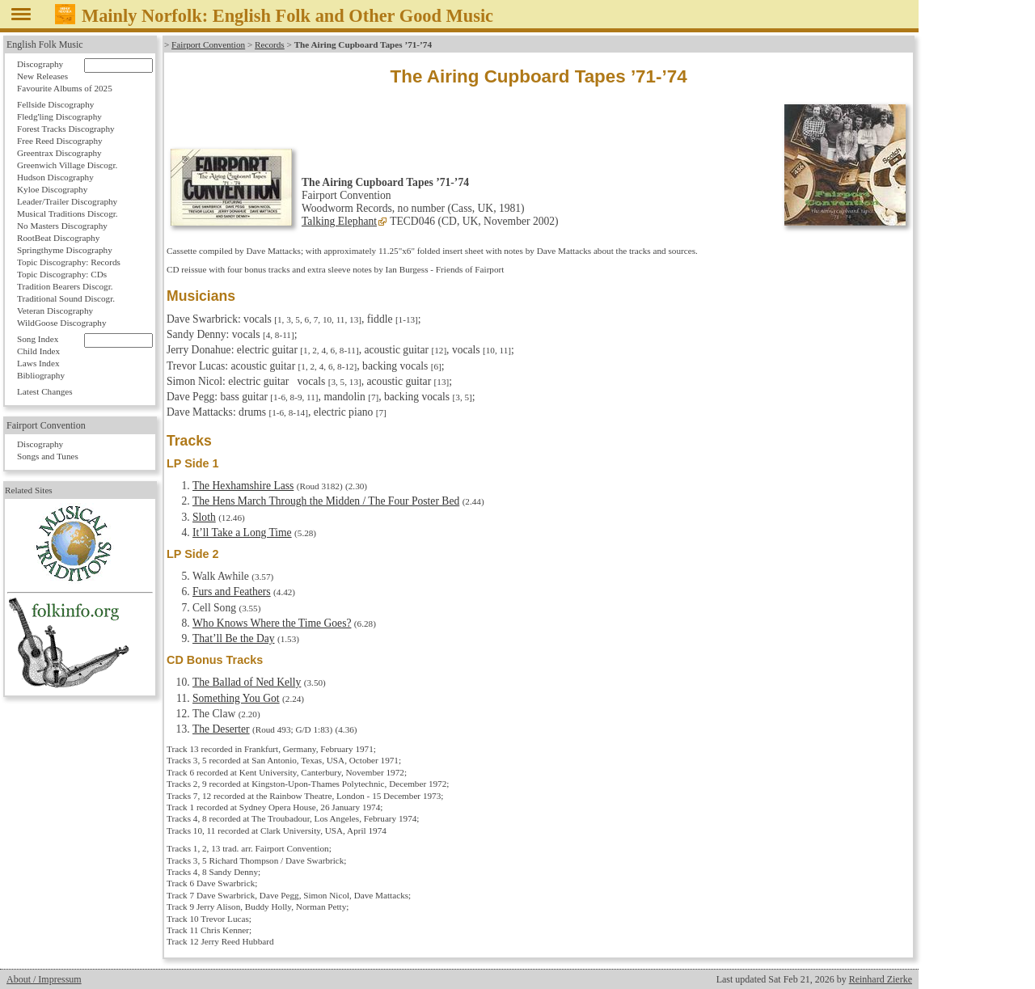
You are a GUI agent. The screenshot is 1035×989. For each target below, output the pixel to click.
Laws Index (38, 363)
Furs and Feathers (231, 591)
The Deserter (221, 729)
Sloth (204, 517)
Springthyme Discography (64, 250)
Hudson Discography (55, 177)
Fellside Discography (55, 104)
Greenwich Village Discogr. (67, 165)
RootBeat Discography (58, 238)
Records (270, 44)
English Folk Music (44, 44)
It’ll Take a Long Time (242, 532)
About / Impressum (44, 979)
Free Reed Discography (60, 141)
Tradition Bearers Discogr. (65, 286)
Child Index (38, 351)
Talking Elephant (339, 221)
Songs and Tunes (47, 456)
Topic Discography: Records (68, 262)
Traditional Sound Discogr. (66, 298)
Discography (40, 64)
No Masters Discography (62, 225)
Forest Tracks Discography (66, 128)
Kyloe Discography (52, 189)
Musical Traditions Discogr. (67, 213)
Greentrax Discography (59, 153)
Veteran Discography (55, 310)
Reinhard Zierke (880, 979)
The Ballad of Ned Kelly (246, 682)
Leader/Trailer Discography (67, 201)
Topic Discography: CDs (62, 274)
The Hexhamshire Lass (243, 486)
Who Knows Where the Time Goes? (271, 623)
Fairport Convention (208, 44)
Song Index (37, 339)
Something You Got (236, 698)
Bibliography (41, 375)
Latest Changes (45, 391)
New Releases (42, 76)
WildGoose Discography (61, 323)
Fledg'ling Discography (59, 116)
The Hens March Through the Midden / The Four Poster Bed (325, 501)
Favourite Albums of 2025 (64, 88)
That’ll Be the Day (233, 638)
